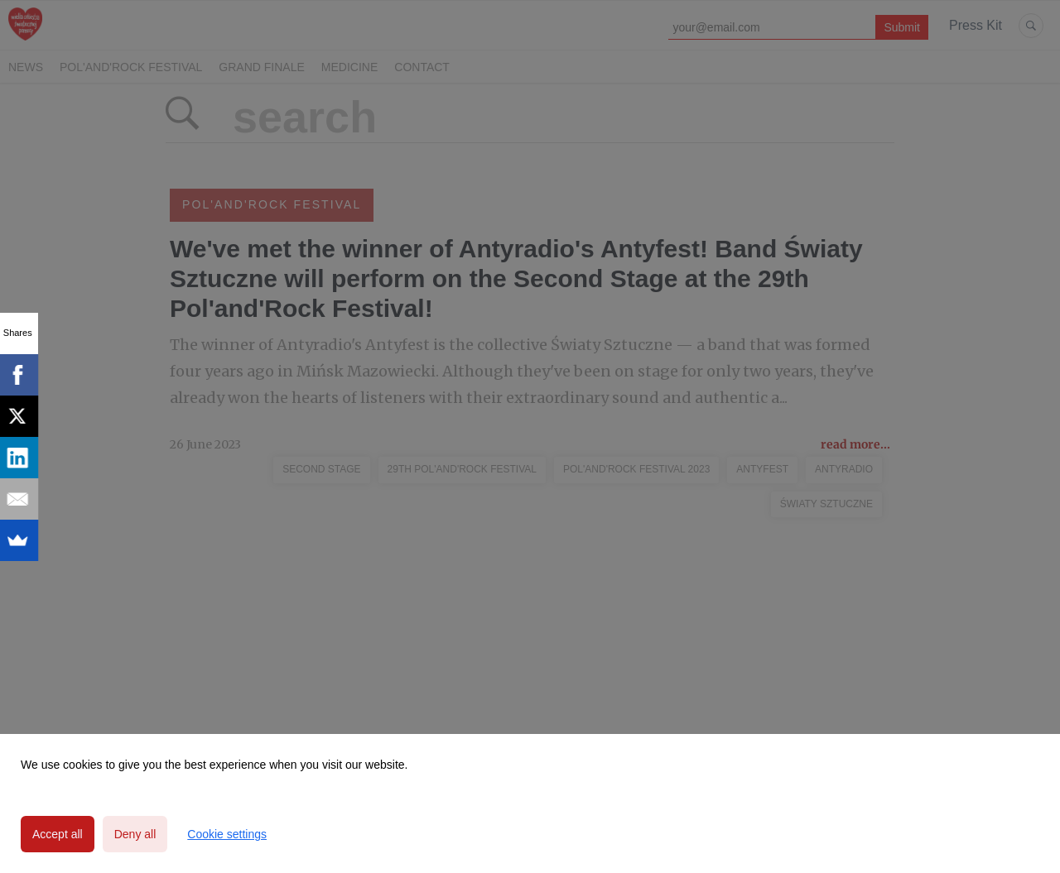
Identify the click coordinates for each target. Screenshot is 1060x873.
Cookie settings (227, 834)
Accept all (57, 834)
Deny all (135, 834)
